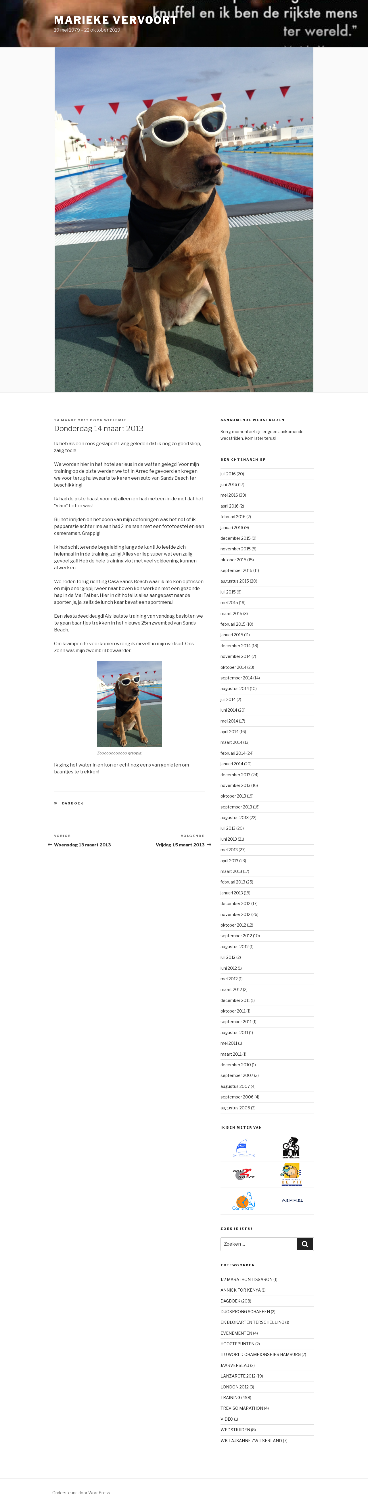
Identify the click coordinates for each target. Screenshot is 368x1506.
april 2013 (229, 860)
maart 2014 (231, 742)
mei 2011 (229, 1043)
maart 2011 (231, 1054)
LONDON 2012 (235, 1386)
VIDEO (227, 1419)
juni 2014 (229, 710)
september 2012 (236, 935)
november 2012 (235, 914)
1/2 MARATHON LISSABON (247, 1279)
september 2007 (237, 1075)
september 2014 (236, 677)
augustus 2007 (235, 1086)
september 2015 (236, 570)
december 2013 (235, 774)
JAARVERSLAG (235, 1365)
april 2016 (230, 506)
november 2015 (236, 548)
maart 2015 (231, 613)
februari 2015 (233, 624)
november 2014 (236, 656)
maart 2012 (231, 989)
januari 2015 (232, 634)
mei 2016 (229, 495)
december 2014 (236, 645)
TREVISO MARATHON (242, 1408)
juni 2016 (229, 484)
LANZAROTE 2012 (238, 1376)
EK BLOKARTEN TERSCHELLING (252, 1322)
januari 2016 (232, 527)
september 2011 (236, 1021)
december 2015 (236, 538)
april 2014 (230, 731)
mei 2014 (229, 721)
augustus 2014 (235, 688)
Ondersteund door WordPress (81, 1492)
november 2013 (235, 785)
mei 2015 (229, 602)
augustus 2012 (235, 946)
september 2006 (237, 1096)
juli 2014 (228, 699)
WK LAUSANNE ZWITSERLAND (251, 1440)
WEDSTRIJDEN (235, 1429)
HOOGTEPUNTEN (237, 1343)
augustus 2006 (235, 1107)
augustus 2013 (235, 817)
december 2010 (236, 1064)
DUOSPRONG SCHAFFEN (245, 1311)
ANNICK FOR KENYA (241, 1290)
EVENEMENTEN (236, 1333)
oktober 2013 (233, 796)
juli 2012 (228, 957)
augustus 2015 (235, 581)
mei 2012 (229, 978)
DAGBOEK (73, 803)
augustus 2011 (234, 1032)
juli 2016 (228, 473)
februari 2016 (233, 516)
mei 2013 (229, 849)
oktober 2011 (233, 1011)
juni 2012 (229, 968)
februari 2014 (233, 753)
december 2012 (235, 903)
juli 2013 (228, 828)
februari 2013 (233, 881)
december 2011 (235, 1000)
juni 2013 (229, 839)
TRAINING (230, 1397)
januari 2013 (232, 892)
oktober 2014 (233, 667)
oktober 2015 (233, 559)
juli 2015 (228, 591)
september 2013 (236, 806)
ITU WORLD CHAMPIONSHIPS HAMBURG (261, 1354)
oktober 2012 (233, 925)
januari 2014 (232, 763)
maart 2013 (231, 871)
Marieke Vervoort (116, 20)
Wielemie (115, 420)
